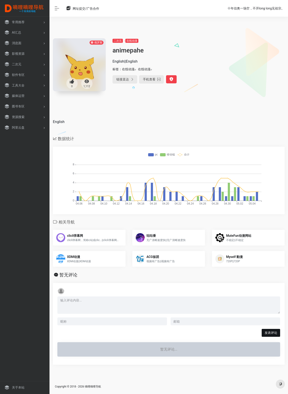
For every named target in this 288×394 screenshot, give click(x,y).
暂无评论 (68, 275)
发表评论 (271, 333)
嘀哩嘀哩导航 (93, 386)
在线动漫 (131, 40)
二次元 (118, 40)
